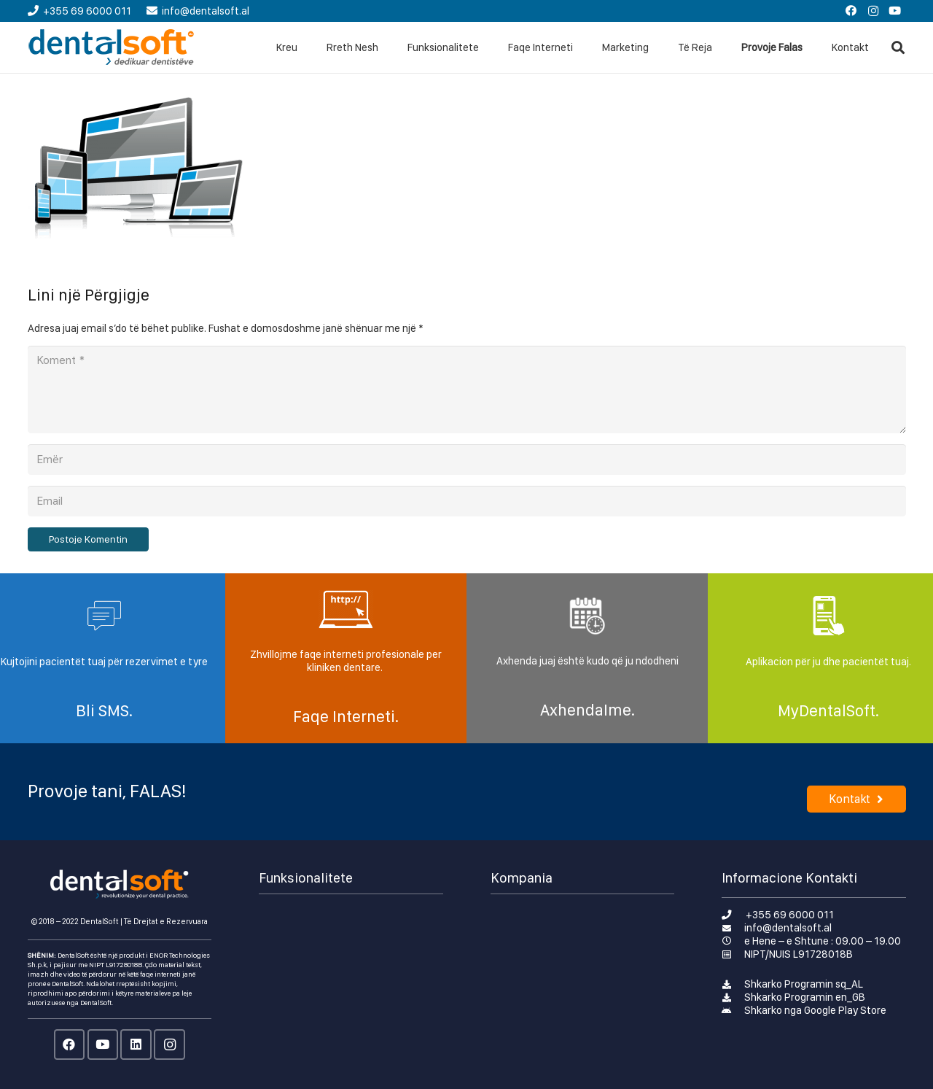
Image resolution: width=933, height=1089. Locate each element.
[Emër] (467, 459)
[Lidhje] (112, 47)
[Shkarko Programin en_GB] (733, 997)
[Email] (467, 501)
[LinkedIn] (136, 1045)
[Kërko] (898, 47)
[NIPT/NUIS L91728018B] (733, 954)
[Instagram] (873, 11)
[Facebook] (851, 11)
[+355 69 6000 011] (734, 914)
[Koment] (467, 389)
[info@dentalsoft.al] (733, 927)
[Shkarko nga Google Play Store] (733, 1010)
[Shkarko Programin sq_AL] (733, 984)
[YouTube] (895, 11)
